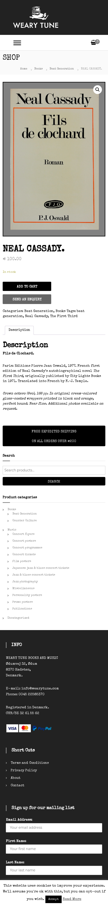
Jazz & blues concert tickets (33, 575)
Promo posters (22, 602)
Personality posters (27, 595)
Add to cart (27, 287)
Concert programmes (27, 548)
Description (19, 330)
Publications (22, 609)
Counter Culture (24, 520)
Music (12, 530)
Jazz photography (25, 581)
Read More (72, 899)
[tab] (19, 330)
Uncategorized (18, 618)
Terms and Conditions (30, 763)
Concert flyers (23, 534)
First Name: (16, 841)
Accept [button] (53, 899)
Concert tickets (24, 554)
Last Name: (15, 862)
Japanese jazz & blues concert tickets (40, 568)
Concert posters (24, 541)
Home (23, 69)
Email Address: (19, 820)
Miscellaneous (23, 588)
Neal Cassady (36, 316)
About (15, 778)
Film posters (21, 561)
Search (54, 482)
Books (38, 69)
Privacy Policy (24, 770)
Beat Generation (62, 69)
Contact (17, 785)
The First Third (64, 316)
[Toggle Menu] (17, 42)
